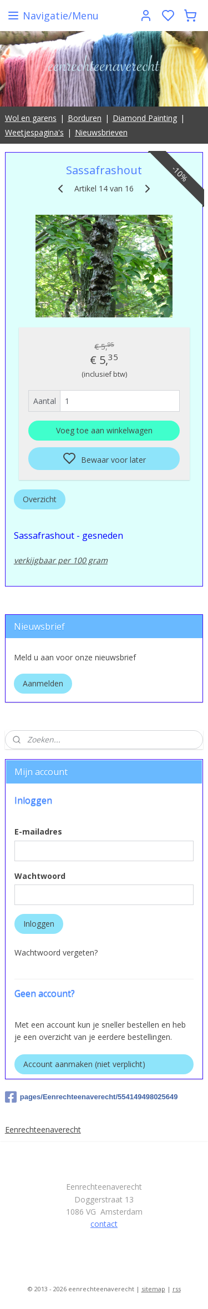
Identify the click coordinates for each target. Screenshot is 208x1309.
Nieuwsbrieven (101, 132)
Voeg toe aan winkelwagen (104, 430)
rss (177, 1289)
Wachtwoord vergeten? (56, 952)
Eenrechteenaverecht (43, 1129)
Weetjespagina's (34, 132)
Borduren (85, 118)
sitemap (153, 1289)
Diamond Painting (145, 118)
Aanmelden (43, 683)
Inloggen (38, 923)
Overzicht (40, 499)
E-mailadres (38, 831)
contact (104, 1224)
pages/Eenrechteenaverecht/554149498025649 (91, 1097)
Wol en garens (31, 118)
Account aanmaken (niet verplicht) (84, 1064)
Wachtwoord (39, 876)
